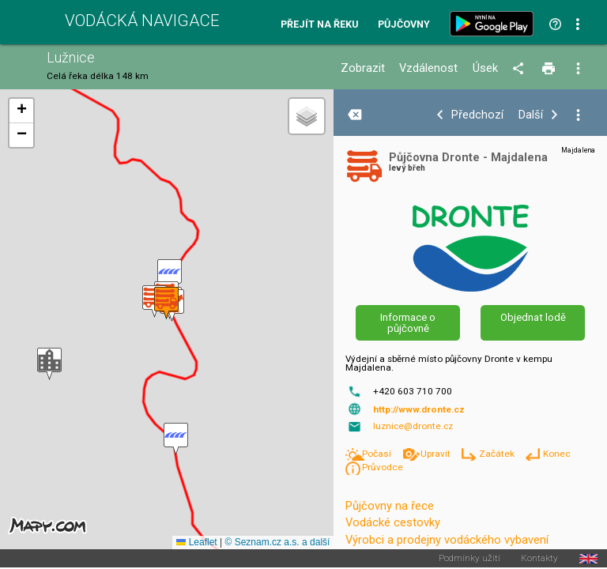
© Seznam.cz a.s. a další (277, 542)
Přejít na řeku (319, 25)
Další (530, 115)
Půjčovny (404, 25)
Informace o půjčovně (407, 322)
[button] (176, 439)
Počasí (378, 453)
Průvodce (382, 467)
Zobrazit (363, 68)
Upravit (436, 453)
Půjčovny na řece (389, 506)
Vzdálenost (428, 68)
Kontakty (539, 558)
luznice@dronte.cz (413, 425)
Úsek (485, 68)
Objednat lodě (533, 317)
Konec (557, 453)
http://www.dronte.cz (419, 409)
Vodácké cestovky (392, 522)
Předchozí (477, 115)
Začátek (498, 453)
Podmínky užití (469, 558)
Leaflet (196, 542)
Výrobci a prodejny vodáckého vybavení (447, 540)
